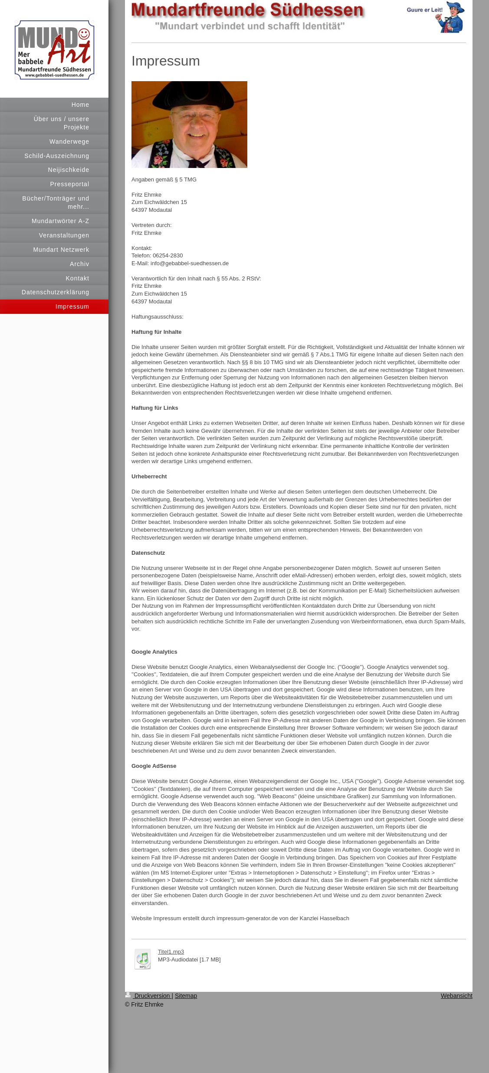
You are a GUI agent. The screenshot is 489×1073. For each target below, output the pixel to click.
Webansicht (457, 995)
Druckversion (148, 995)
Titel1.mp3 (171, 951)
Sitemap (186, 995)
